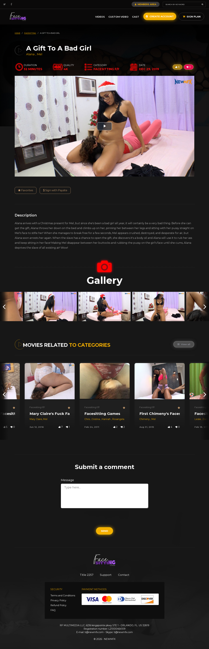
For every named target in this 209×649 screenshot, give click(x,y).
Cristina (96, 419)
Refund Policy (58, 605)
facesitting (30, 33)
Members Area (145, 4)
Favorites (25, 190)
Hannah (106, 419)
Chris (87, 419)
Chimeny (144, 419)
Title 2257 (86, 574)
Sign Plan (192, 16)
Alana (30, 54)
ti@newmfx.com (94, 632)
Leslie (198, 419)
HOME (17, 33)
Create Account (160, 16)
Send (104, 530)
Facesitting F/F (37, 407)
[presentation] (4, 306)
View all (183, 344)
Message (67, 480)
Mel (39, 54)
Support (106, 574)
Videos (100, 16)
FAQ (53, 610)
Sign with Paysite (55, 190)
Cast (135, 16)
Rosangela (118, 419)
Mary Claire (36, 419)
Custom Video (118, 16)
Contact (123, 574)
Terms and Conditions (62, 595)
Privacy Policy (58, 600)
